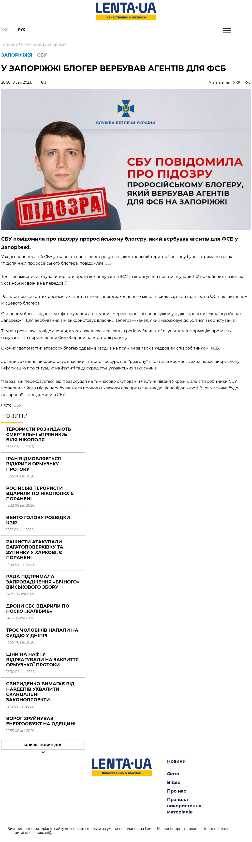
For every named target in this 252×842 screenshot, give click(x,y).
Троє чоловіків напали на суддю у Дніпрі (42, 633)
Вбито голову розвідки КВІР (38, 520)
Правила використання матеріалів (184, 806)
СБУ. (108, 263)
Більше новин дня (43, 745)
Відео (174, 782)
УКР (236, 82)
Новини (176, 761)
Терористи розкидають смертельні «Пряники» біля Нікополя (38, 435)
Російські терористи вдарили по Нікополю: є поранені (40, 494)
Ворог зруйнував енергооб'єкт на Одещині (40, 721)
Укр (4, 29)
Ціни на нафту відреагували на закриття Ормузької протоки (42, 660)
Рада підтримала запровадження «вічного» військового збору (42, 582)
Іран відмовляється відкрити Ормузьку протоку (33, 464)
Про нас (176, 791)
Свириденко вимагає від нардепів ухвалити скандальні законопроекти (40, 692)
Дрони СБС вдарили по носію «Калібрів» (37, 608)
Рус (22, 29)
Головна (9, 44)
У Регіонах (31, 44)
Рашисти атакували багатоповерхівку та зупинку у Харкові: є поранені (34, 550)
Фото (173, 774)
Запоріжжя (56, 44)
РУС (247, 82)
